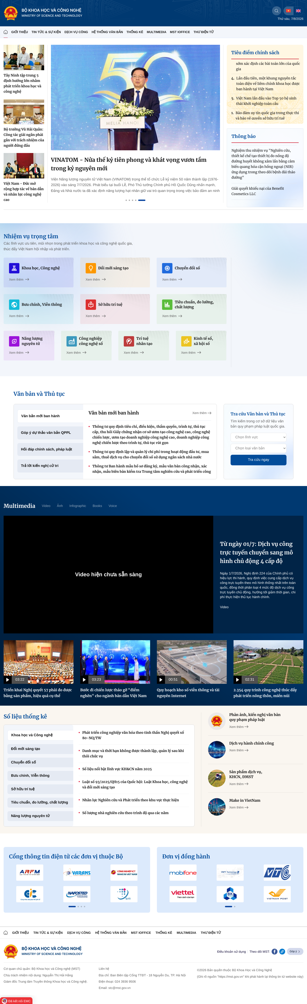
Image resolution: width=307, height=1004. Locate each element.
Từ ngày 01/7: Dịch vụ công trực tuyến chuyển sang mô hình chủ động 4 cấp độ (256, 552)
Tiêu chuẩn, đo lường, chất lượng (39, 802)
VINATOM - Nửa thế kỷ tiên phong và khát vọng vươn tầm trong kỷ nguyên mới (128, 164)
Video (46, 506)
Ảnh (60, 506)
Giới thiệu (19, 32)
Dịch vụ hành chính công (251, 743)
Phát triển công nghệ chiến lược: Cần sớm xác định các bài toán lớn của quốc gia (268, 65)
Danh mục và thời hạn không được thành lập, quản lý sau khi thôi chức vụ (133, 754)
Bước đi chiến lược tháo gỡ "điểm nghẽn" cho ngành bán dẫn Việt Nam (113, 693)
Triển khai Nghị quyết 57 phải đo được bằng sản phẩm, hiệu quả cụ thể (38, 693)
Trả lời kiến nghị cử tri (39, 466)
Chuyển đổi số (23, 762)
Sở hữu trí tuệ (22, 789)
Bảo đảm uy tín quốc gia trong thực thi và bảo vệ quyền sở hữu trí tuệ (267, 117)
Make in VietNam (244, 800)
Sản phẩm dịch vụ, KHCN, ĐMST (245, 774)
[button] (72, 906)
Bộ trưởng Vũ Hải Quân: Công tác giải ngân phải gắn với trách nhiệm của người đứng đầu (24, 137)
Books (97, 506)
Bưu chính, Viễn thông (30, 776)
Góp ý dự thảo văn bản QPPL (46, 433)
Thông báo (243, 136)
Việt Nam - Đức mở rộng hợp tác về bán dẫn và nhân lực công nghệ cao (24, 192)
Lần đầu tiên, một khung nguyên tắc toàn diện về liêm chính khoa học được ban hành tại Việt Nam (268, 85)
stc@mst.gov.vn (119, 988)
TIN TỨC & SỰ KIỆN (46, 32)
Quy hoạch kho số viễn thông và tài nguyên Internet (188, 693)
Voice (113, 506)
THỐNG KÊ (134, 32)
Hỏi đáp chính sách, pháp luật (46, 449)
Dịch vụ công (76, 32)
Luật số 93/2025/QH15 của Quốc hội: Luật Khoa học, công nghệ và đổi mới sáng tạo (135, 785)
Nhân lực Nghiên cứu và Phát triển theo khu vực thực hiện (130, 800)
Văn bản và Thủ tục (39, 393)
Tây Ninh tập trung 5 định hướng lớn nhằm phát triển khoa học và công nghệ (22, 83)
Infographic (77, 506)
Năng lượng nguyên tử (30, 816)
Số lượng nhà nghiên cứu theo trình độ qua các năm (125, 813)
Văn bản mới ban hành (40, 416)
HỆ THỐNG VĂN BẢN (107, 32)
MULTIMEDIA (156, 32)
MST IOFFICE (180, 32)
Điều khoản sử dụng (231, 951)
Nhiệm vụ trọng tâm (31, 236)
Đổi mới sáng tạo (25, 749)
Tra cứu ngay (258, 460)
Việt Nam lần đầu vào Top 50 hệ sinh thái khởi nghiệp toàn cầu (266, 103)
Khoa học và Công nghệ (32, 735)
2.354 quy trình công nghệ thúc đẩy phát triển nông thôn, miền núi (265, 693)
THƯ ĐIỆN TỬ (204, 32)
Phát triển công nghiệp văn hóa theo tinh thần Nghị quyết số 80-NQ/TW (133, 735)
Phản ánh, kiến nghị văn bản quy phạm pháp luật (255, 717)
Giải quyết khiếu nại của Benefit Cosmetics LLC (257, 193)
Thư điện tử (211, 932)
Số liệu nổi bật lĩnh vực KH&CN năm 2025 (117, 769)
